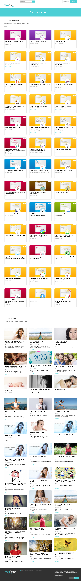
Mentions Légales (39, 570)
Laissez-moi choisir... (59, 577)
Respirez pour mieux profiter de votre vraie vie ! (15, 557)
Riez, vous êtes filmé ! (37, 433)
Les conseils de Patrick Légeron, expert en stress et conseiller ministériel (15, 459)
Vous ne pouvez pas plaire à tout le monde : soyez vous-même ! (64, 553)
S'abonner (73, 1)
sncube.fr (42, 579)
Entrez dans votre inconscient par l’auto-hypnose (63, 343)
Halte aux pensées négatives (40, 389)
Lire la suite (7, 350)
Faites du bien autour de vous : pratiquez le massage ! (15, 367)
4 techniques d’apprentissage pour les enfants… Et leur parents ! (15, 485)
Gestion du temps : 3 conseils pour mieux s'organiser (65, 481)
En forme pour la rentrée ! (64, 411)
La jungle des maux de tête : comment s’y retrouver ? (15, 342)
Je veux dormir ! (60, 389)
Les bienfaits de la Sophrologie (36, 342)
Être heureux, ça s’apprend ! (64, 366)
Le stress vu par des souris (64, 434)
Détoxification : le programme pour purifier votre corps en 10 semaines (39, 530)
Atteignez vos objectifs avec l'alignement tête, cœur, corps (15, 532)
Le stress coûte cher (12, 435)
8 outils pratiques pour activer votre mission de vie (39, 554)
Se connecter (66, 1)
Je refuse (71, 577)
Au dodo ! (8, 390)
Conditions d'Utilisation (29, 570)
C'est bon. (76, 577)
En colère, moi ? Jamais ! (38, 411)
